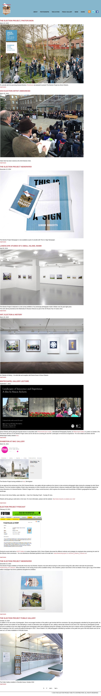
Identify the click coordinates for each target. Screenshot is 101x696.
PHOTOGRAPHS (44, 11)
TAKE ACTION (55, 11)
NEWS (76, 11)
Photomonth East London (44, 431)
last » (56, 688)
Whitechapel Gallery (79, 431)
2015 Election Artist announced (15, 91)
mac (24, 481)
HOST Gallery (20, 551)
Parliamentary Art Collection (7, 567)
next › (50, 688)
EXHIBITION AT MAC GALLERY (12, 441)
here (17, 435)
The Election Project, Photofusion (17, 21)
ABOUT (35, 11)
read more (3, 87)
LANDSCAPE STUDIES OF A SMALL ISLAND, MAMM (21, 246)
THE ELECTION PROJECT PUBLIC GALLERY (18, 618)
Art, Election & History (11, 315)
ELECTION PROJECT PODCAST (12, 507)
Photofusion (30, 85)
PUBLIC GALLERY (67, 11)
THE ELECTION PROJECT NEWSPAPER (16, 167)
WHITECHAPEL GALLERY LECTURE (14, 381)
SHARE (83, 11)
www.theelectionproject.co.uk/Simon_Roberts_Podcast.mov (70, 553)
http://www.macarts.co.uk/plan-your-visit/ (64, 499)
